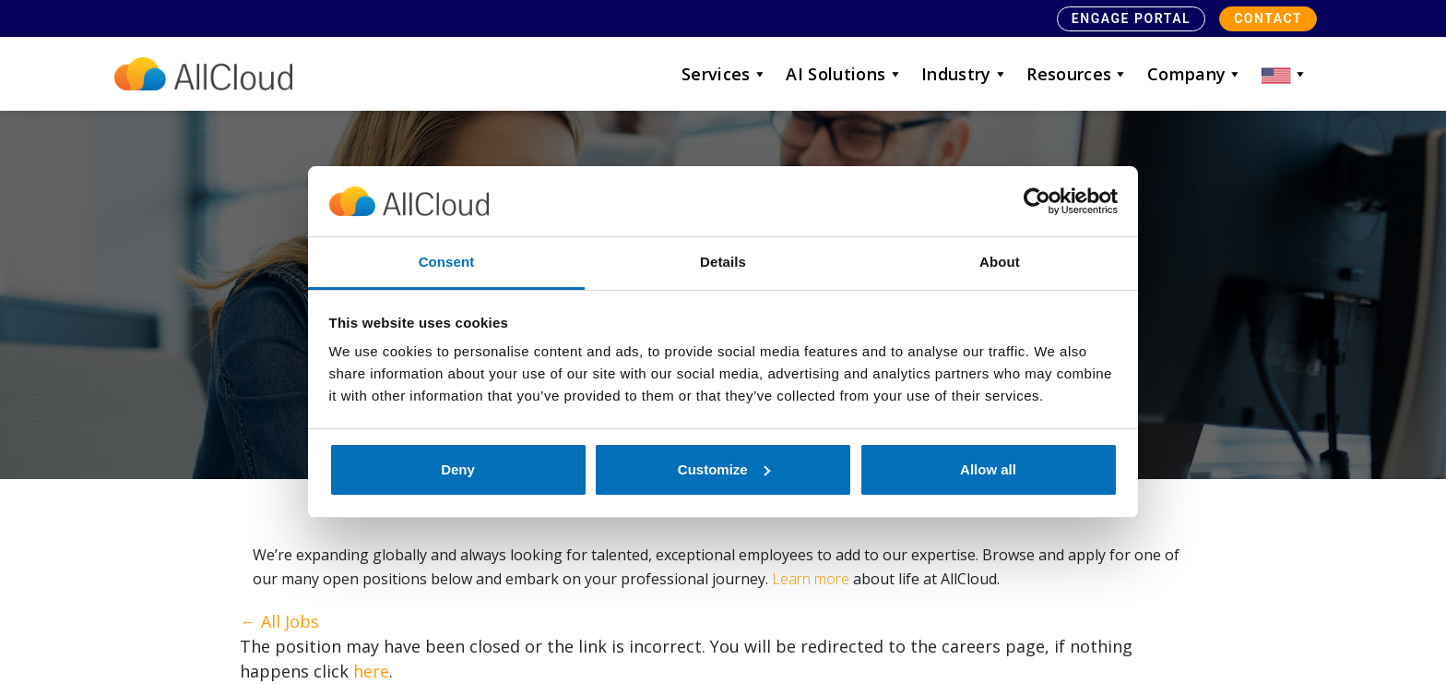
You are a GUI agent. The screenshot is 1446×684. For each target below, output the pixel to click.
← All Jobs (279, 621)
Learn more (810, 579)
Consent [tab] (447, 262)
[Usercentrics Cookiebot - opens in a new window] (1037, 201)
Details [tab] (723, 262)
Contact (1268, 18)
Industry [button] (964, 74)
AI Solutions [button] (844, 74)
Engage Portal (1131, 18)
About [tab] (999, 262)
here (371, 671)
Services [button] (724, 74)
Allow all (988, 469)
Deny (458, 469)
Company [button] (1195, 74)
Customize (724, 469)
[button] (1284, 74)
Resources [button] (1077, 74)
